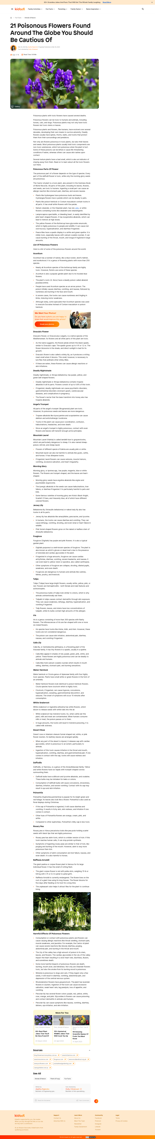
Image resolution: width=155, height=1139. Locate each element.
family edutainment (80, 1127)
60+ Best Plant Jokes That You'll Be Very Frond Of (42, 1033)
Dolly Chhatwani (33, 49)
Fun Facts (49, 9)
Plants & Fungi (55, 1078)
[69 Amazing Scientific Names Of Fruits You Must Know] (80, 1020)
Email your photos (47, 324)
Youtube (98, 1129)
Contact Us (57, 1118)
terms (118, 1118)
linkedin (97, 1127)
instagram (98, 1124)
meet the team (79, 1121)
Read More (107, 2)
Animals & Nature (40, 1078)
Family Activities (34, 9)
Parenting (61, 9)
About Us (77, 1118)
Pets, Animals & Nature (42, 1027)
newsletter (78, 1124)
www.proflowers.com (41, 1063)
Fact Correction (84, 1100)
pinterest (98, 1121)
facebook (98, 1118)
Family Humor (76, 9)
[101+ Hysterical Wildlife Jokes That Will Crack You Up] (62, 1020)
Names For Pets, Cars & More (80, 1028)
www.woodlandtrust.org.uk (77, 1059)
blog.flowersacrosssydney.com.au (45, 1055)
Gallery (17, 107)
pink (77, 208)
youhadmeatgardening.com (62, 1063)
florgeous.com (58, 1059)
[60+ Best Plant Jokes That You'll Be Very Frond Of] (43, 1019)
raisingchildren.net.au (41, 1067)
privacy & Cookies (122, 1121)
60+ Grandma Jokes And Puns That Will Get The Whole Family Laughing (72, 2)
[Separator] (96, 1101)
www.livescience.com (41, 1059)
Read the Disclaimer (44, 1100)
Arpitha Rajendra (33, 47)
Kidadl (11, 17)
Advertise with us (59, 1121)
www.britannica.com (68, 1055)
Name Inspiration (92, 9)
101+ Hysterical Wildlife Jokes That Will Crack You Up (61, 1033)
